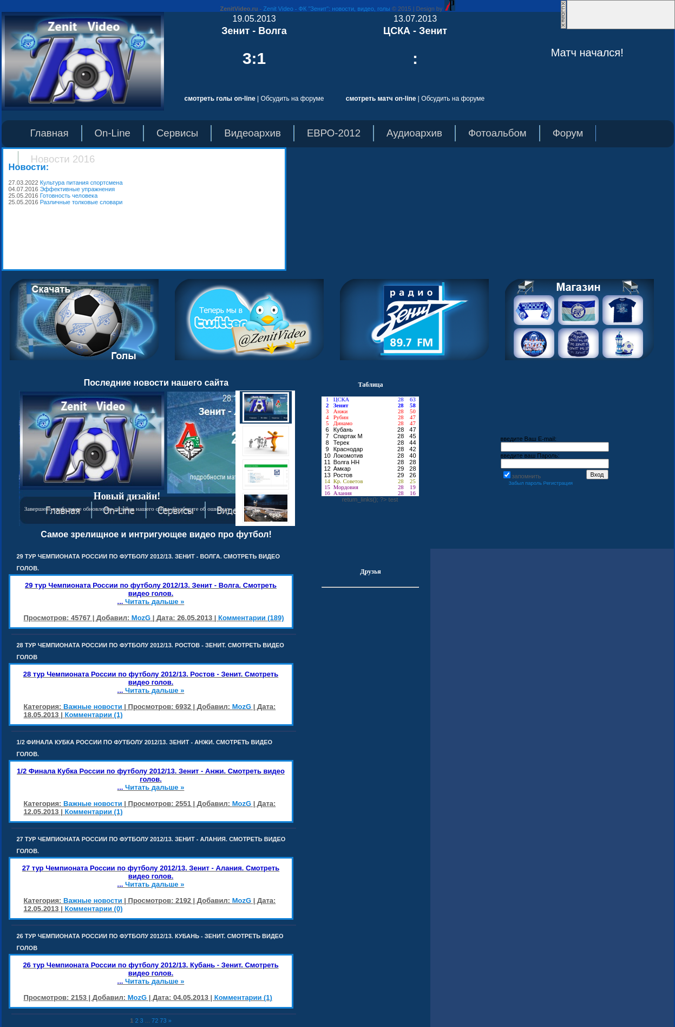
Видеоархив (252, 133)
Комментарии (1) (93, 715)
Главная (49, 133)
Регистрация (558, 483)
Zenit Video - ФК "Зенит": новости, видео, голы (326, 8)
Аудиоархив (414, 133)
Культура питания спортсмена (81, 182)
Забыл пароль (525, 483)
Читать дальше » (154, 601)
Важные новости (92, 707)
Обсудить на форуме (292, 98)
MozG (141, 618)
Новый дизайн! (127, 496)
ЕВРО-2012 (334, 133)
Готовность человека (69, 195)
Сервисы (177, 133)
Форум (568, 133)
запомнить (526, 476)
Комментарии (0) (93, 909)
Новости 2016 (63, 159)
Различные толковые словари (81, 202)
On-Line (112, 133)
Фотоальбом (497, 133)
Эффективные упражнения (77, 189)
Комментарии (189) (251, 618)
